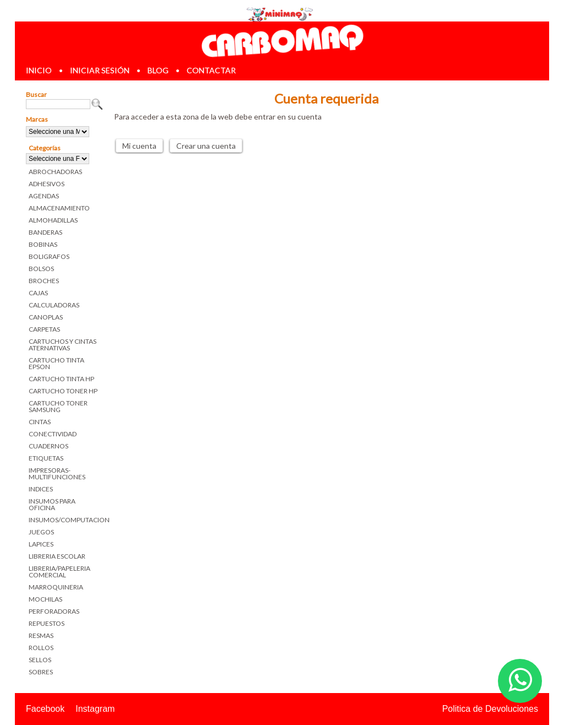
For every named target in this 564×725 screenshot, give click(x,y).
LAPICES (41, 544)
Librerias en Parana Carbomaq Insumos (282, 40)
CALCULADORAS (54, 305)
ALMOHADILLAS (53, 220)
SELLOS (40, 660)
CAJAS (38, 293)
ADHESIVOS (46, 184)
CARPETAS (44, 329)
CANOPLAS (46, 317)
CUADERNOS (48, 446)
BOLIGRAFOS (49, 256)
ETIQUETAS (46, 458)
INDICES (41, 489)
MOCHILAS (45, 599)
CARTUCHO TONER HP (63, 391)
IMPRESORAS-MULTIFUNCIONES (57, 473)
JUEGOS (41, 532)
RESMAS (41, 635)
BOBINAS (43, 244)
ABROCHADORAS (55, 171)
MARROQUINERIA (56, 587)
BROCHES (44, 281)
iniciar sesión (99, 70)
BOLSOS (41, 268)
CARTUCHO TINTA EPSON (56, 363)
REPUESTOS (46, 623)
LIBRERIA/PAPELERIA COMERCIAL (59, 571)
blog (158, 70)
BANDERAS (45, 232)
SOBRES (41, 672)
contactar (211, 70)
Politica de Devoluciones (490, 708)
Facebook (45, 708)
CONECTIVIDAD (53, 434)
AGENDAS (44, 196)
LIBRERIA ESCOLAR (57, 556)
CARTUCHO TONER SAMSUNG (58, 406)
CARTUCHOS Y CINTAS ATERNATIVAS (62, 344)
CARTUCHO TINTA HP (61, 379)
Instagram (95, 708)
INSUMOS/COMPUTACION (66, 520)
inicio (39, 70)
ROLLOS (41, 647)
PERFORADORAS (54, 611)
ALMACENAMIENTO (59, 208)
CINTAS (40, 422)
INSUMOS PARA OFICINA (52, 504)
